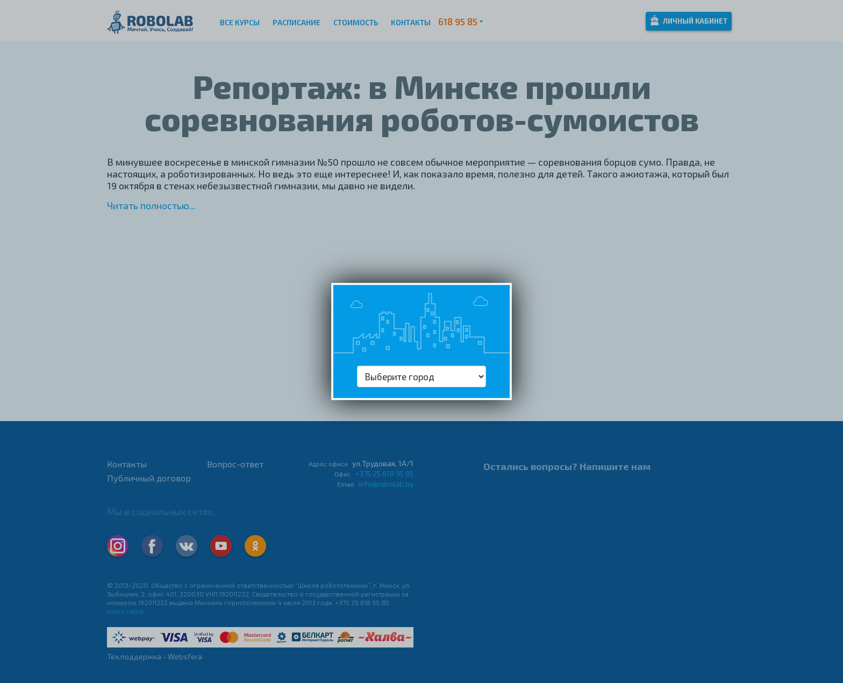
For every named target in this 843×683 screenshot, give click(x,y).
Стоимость (355, 22)
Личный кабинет (689, 20)
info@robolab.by (386, 483)
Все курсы (240, 22)
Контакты (411, 22)
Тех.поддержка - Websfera (154, 656)
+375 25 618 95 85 (384, 473)
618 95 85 (457, 21)
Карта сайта (125, 611)
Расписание (296, 22)
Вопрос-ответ (235, 464)
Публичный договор (149, 478)
